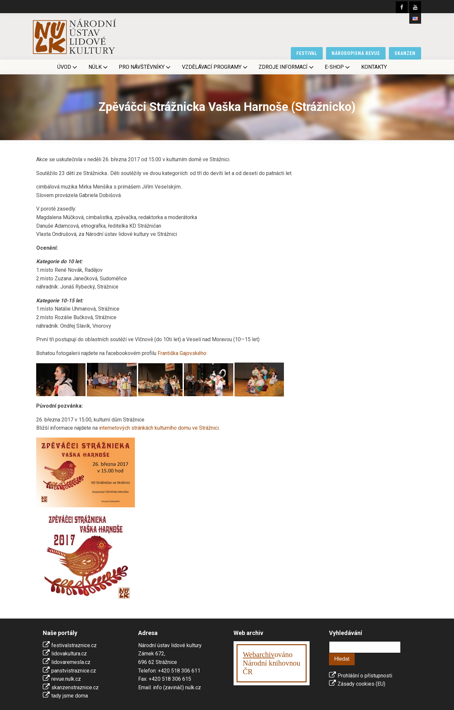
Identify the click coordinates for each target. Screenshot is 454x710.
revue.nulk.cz (66, 679)
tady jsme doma (69, 696)
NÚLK (98, 67)
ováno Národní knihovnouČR (271, 663)
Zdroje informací (287, 67)
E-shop (338, 67)
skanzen (405, 53)
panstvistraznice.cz (73, 671)
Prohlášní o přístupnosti (365, 675)
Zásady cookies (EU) (361, 684)
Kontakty (374, 67)
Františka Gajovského (182, 353)
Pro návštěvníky (145, 67)
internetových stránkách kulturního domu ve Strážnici (159, 428)
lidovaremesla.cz (70, 662)
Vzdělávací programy (215, 67)
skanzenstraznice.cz (75, 687)
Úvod (67, 67)
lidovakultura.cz (69, 653)
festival (306, 53)
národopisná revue (356, 53)
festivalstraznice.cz (74, 645)
